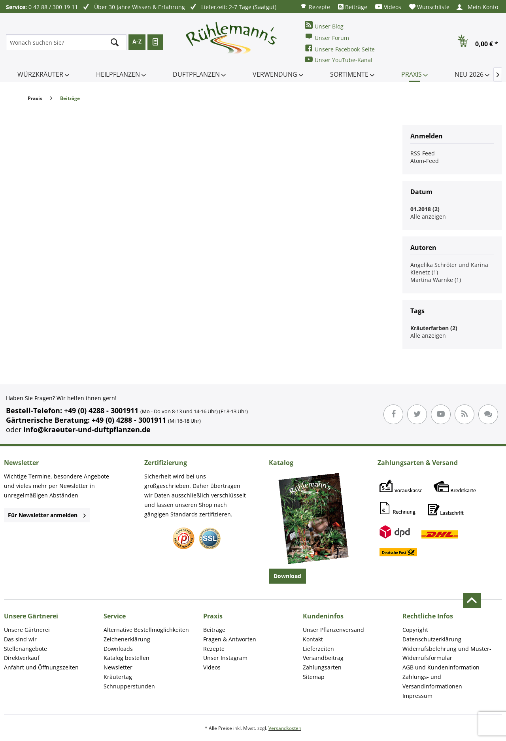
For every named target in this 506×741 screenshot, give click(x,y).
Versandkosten (284, 728)
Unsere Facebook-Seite (340, 48)
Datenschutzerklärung (431, 639)
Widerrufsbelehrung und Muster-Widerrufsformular (446, 653)
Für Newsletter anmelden (47, 515)
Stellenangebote (25, 648)
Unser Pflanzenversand (333, 629)
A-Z (137, 41)
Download (287, 576)
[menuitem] (315, 6)
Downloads (118, 648)
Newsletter (118, 667)
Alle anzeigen (428, 216)
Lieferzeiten (318, 648)
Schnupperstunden (129, 686)
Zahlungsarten (322, 667)
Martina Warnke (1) (435, 280)
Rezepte (315, 6)
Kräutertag (118, 677)
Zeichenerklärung (127, 639)
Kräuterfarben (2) (433, 328)
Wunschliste (429, 7)
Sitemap (314, 677)
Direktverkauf (22, 658)
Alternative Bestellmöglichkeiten (146, 629)
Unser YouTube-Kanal (338, 59)
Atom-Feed (424, 160)
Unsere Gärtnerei (27, 629)
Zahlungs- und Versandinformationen (432, 681)
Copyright (415, 629)
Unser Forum (327, 37)
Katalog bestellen (126, 658)
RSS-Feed (422, 153)
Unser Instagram (225, 658)
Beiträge (352, 7)
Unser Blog (324, 25)
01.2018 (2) (425, 209)
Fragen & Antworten (229, 639)
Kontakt (313, 639)
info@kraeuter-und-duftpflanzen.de (87, 429)
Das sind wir (20, 639)
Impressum (417, 695)
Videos (388, 7)
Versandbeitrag (323, 658)
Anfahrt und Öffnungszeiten (41, 667)
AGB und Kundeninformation (441, 667)
